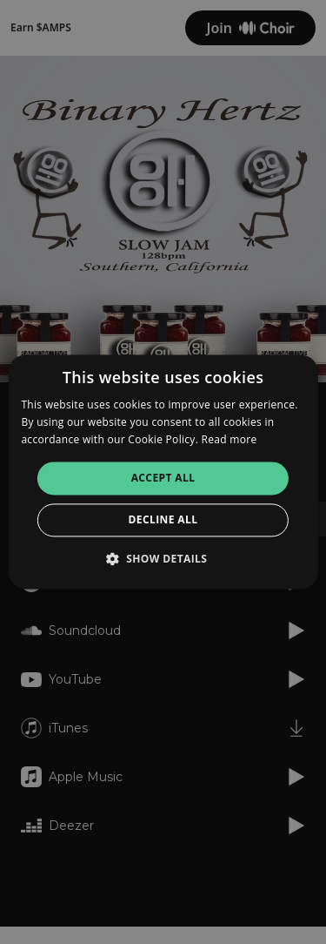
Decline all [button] (163, 520)
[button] (163, 559)
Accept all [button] (163, 477)
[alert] (163, 472)
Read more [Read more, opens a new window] (229, 439)
